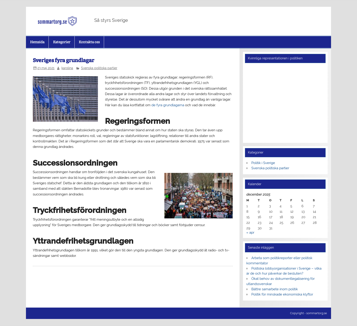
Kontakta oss (89, 42)
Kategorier (61, 42)
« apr (250, 232)
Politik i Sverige (263, 163)
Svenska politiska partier (99, 68)
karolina (67, 68)
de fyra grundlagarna (167, 105)
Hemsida (37, 42)
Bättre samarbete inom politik (274, 289)
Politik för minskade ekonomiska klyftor (282, 294)
